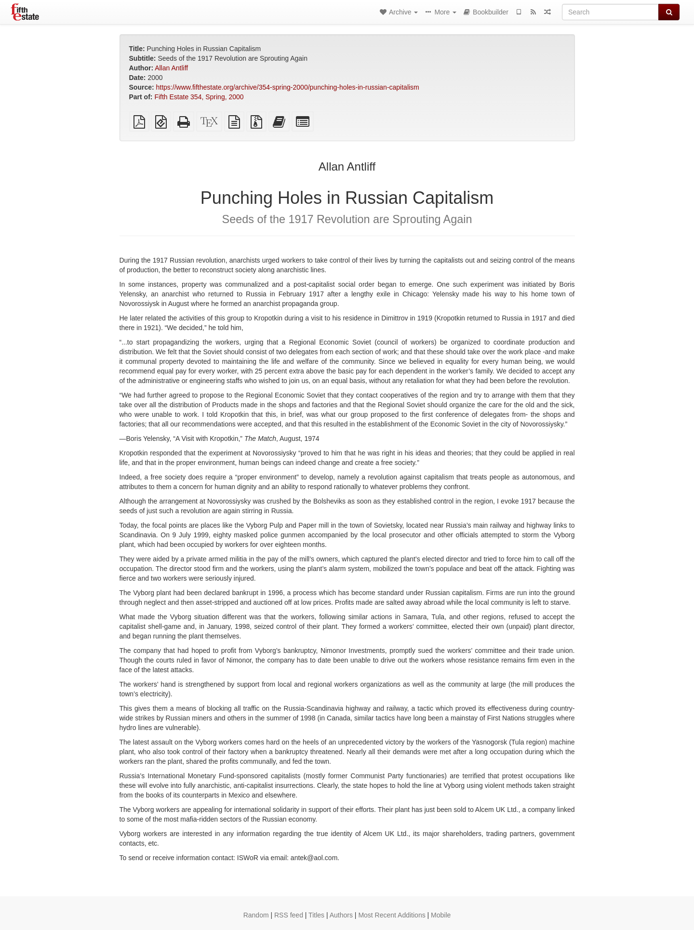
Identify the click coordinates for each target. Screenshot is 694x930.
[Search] (610, 12)
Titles (316, 915)
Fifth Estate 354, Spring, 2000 (198, 97)
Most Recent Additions (391, 915)
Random (256, 915)
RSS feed (288, 915)
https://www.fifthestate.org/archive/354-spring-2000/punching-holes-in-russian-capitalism (287, 87)
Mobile (441, 915)
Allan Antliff (171, 68)
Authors (341, 915)
